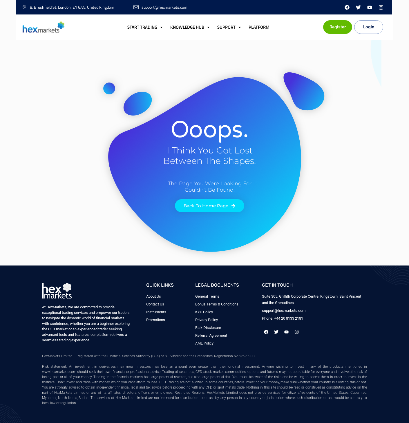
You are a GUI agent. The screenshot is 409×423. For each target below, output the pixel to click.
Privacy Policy (206, 320)
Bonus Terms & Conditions (216, 304)
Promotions (155, 320)
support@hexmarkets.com (283, 310)
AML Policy (204, 343)
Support (229, 27)
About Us (153, 296)
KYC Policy (204, 312)
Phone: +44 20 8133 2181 (282, 318)
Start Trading (145, 27)
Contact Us (155, 304)
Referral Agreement (211, 335)
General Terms (207, 296)
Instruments (156, 312)
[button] (145, 27)
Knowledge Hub (190, 27)
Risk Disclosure (208, 327)
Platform (259, 27)
